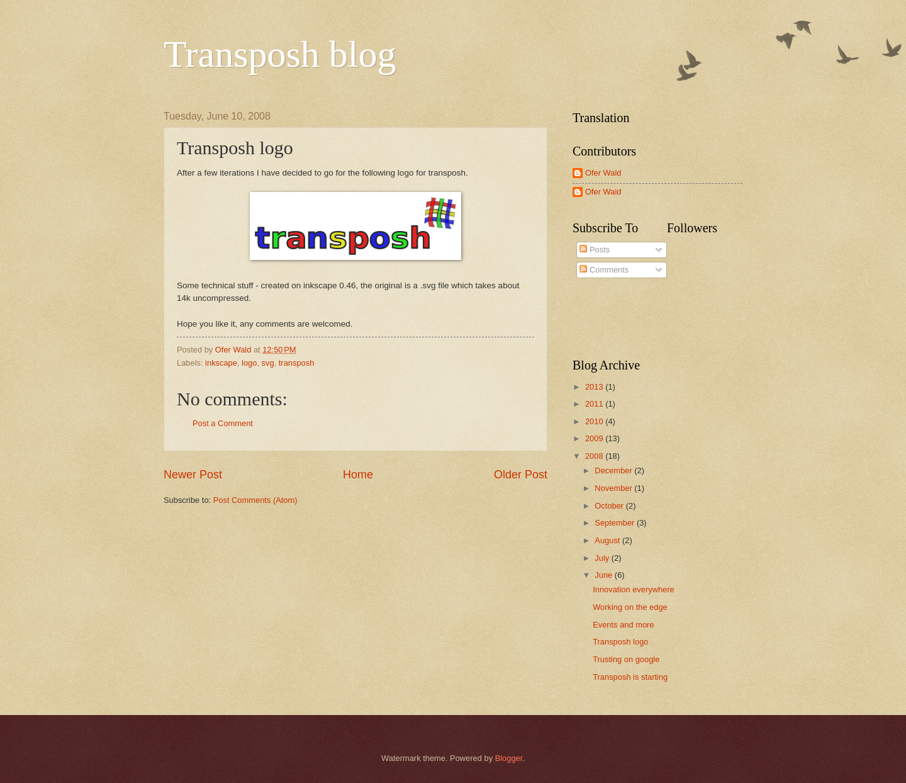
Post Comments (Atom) (255, 500)
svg (268, 363)
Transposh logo (620, 641)
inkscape (221, 363)
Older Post (520, 474)
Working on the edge (630, 607)
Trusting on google (626, 659)
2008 (595, 456)
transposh (297, 363)
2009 (595, 438)
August (608, 540)
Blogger (509, 758)
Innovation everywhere (633, 589)
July (603, 558)
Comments (604, 269)
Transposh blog (280, 54)
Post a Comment (223, 423)
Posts (594, 249)
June (605, 575)
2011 (595, 403)
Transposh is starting (630, 677)
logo (249, 363)
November (614, 488)
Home (358, 474)
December (614, 470)
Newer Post (193, 474)
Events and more (623, 624)
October (610, 505)
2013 (595, 387)
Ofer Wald (603, 172)
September (616, 522)
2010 (595, 421)
